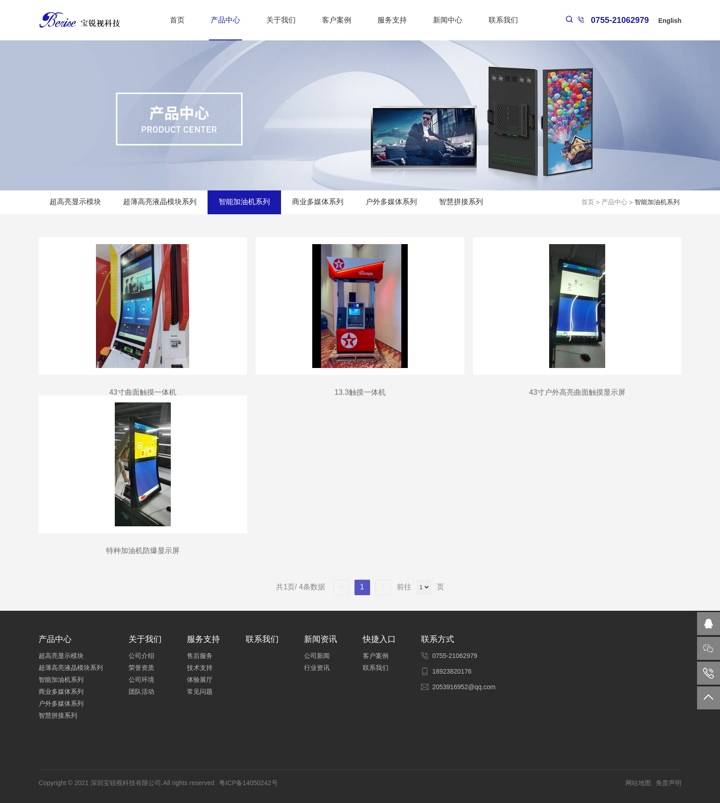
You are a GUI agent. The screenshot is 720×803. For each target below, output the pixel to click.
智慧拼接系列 (461, 202)
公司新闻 (317, 655)
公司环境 (141, 679)
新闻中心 (447, 20)
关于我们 (281, 20)
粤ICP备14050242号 (248, 782)
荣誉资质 (141, 667)
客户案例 (336, 20)
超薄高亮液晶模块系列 (160, 202)
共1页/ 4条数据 (304, 594)
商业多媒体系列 (317, 202)
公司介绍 (141, 655)
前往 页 (419, 594)
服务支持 (392, 20)
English (669, 20)
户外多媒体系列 (391, 202)
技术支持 (200, 667)
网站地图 (638, 782)
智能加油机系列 (244, 202)
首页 (177, 20)
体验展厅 (200, 679)
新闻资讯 (320, 639)
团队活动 (141, 691)
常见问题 (200, 691)
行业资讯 (317, 667)
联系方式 (437, 639)
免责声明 (668, 782)
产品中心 (225, 20)
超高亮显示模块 (75, 202)
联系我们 (503, 20)
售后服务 (200, 655)
